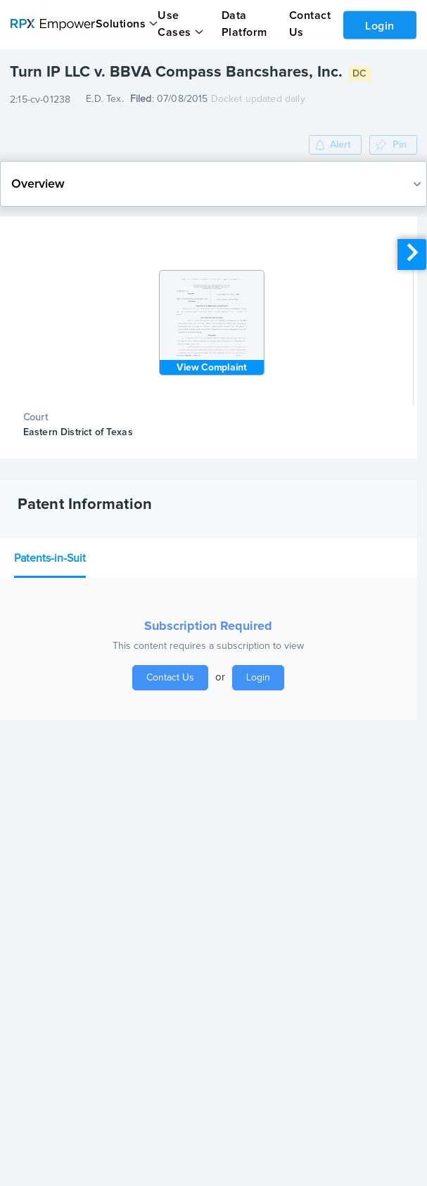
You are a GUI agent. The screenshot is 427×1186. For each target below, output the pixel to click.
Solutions (121, 24)
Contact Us (170, 678)
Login (380, 26)
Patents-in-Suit (50, 558)
